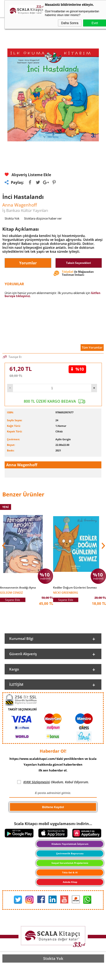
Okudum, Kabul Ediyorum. (53, 782)
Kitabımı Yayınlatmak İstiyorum (69, 843)
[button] (102, 546)
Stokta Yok (53, 958)
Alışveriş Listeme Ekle (28, 175)
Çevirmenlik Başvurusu (70, 853)
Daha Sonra (70, 23)
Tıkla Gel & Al (70, 872)
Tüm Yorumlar (92, 347)
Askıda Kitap (70, 882)
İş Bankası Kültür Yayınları (25, 210)
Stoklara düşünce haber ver (43, 218)
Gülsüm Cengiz (11, 592)
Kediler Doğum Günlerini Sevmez (75, 587)
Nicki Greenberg (65, 592)
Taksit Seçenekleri (78, 263)
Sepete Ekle (12, 600)
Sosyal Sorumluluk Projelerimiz (69, 863)
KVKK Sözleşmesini (36, 782)
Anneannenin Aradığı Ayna (18, 587)
